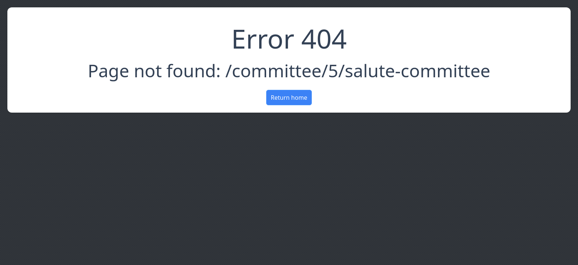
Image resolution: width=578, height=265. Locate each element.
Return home (289, 97)
